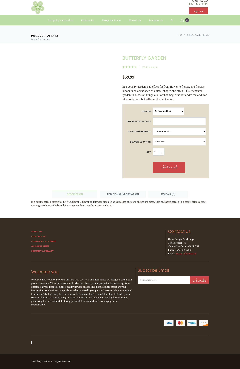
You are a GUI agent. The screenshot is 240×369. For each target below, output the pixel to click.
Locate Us (156, 20)
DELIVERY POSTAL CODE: (139, 121)
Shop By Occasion (60, 20)
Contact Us (38, 236)
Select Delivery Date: (139, 131)
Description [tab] (75, 194)
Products (87, 20)
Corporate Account (43, 241)
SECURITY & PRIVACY (42, 251)
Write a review (150, 67)
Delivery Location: (140, 142)
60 (180, 35)
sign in (198, 11)
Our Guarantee (40, 246)
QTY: (148, 152)
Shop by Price (111, 20)
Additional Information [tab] (123, 194)
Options (146, 111)
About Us (134, 20)
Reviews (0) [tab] (168, 194)
